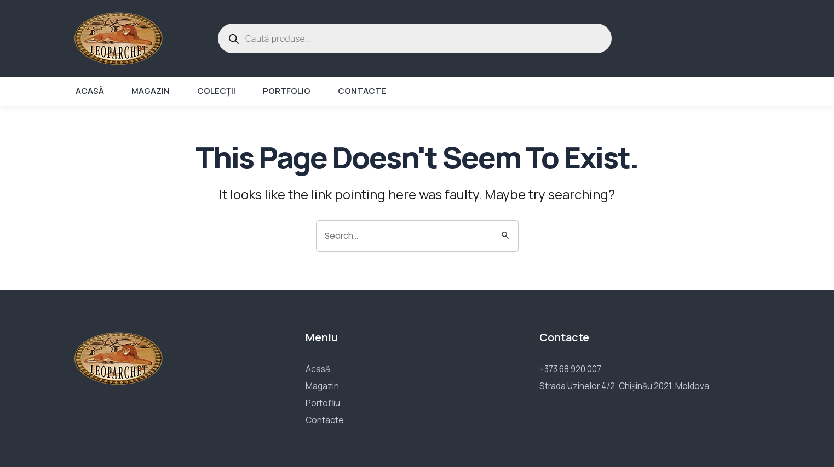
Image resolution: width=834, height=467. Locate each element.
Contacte (362, 91)
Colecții (216, 91)
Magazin (150, 91)
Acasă (90, 91)
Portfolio (286, 91)
